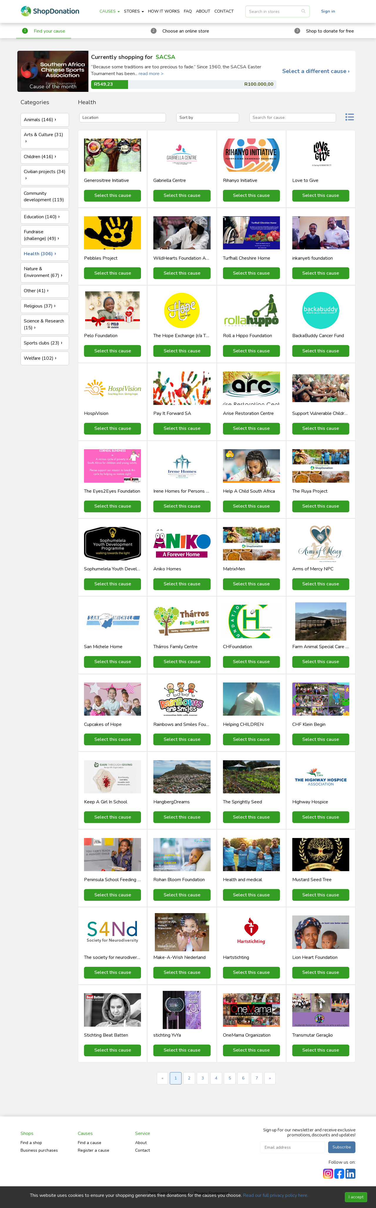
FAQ (188, 11)
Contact (142, 1150)
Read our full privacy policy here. (275, 1195)
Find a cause (89, 1143)
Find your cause (49, 31)
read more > (151, 73)
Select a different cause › (316, 71)
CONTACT (224, 11)
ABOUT (203, 11)
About (141, 1143)
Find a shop (31, 1143)
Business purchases (39, 1150)
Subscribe (342, 1147)
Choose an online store (185, 31)
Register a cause (93, 1150)
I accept (356, 1197)
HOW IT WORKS (164, 11)
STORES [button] (134, 11)
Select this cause (112, 195)
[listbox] (277, 11)
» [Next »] (270, 1078)
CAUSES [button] (110, 11)
